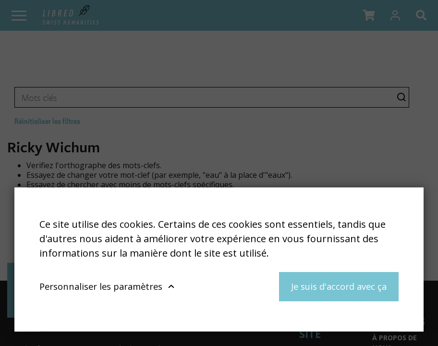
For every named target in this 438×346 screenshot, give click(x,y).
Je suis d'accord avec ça (339, 286)
